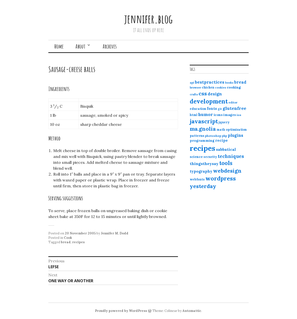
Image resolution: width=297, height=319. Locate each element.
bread (66, 242)
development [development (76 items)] (209, 101)
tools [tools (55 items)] (225, 163)
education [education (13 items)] (198, 109)
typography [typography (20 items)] (201, 171)
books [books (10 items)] (229, 82)
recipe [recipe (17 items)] (221, 140)
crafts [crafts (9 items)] (194, 94)
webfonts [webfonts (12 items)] (197, 179)
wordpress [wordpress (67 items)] (220, 178)
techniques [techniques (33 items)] (231, 156)
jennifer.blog (148, 18)
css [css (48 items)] (203, 93)
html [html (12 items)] (193, 115)
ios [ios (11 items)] (239, 115)
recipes (78, 242)
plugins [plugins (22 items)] (235, 135)
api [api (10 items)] (192, 82)
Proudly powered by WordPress (121, 311)
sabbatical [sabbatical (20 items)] (226, 149)
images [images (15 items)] (229, 115)
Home (59, 46)
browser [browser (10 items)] (195, 87)
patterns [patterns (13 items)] (197, 136)
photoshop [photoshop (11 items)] (213, 136)
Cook (68, 238)
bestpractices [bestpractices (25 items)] (209, 82)
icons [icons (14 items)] (218, 115)
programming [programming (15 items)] (202, 140)
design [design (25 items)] (215, 94)
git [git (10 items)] (220, 109)
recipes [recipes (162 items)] (202, 148)
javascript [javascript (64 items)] (204, 121)
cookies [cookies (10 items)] (220, 87)
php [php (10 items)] (224, 136)
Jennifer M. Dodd (114, 233)
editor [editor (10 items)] (233, 102)
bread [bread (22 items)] (240, 82)
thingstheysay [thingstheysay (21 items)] (204, 163)
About (80, 46)
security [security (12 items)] (210, 157)
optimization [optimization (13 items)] (236, 130)
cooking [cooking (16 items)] (234, 87)
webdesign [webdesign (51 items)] (227, 170)
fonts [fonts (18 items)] (212, 108)
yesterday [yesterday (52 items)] (203, 186)
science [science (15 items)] (196, 156)
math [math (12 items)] (220, 129)
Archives (110, 46)
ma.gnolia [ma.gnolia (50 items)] (203, 128)
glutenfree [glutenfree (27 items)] (234, 108)
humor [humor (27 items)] (205, 114)
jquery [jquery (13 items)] (224, 122)
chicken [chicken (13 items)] (208, 87)
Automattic (191, 311)
